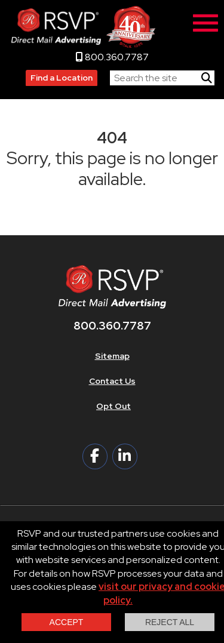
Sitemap (112, 355)
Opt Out (113, 406)
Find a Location (61, 77)
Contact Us (112, 381)
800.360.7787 (112, 57)
